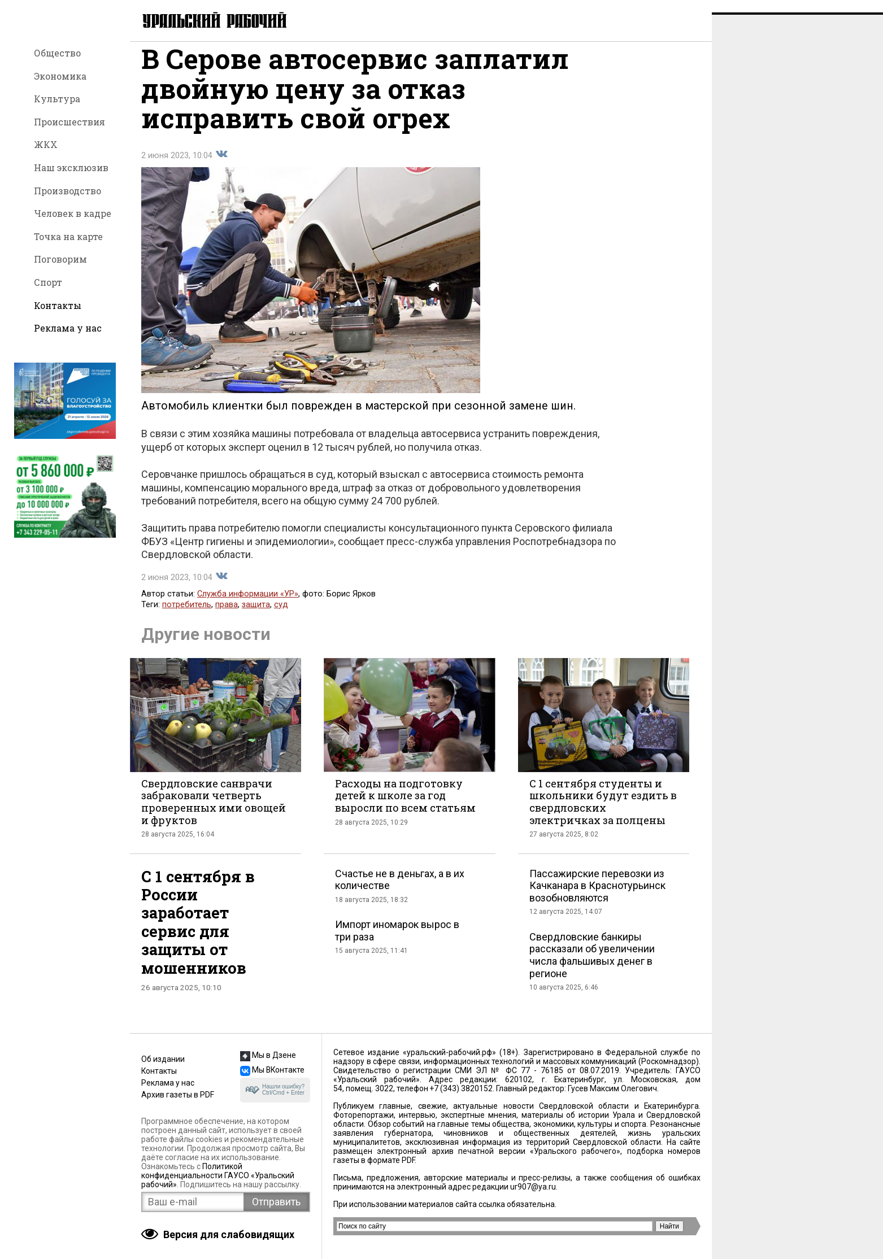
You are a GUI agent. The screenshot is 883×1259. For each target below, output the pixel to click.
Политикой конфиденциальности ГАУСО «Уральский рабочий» (217, 1175)
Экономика (60, 76)
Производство (67, 191)
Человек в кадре (72, 213)
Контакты (57, 305)
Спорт (48, 282)
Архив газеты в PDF (177, 1094)
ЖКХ (46, 144)
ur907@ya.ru (533, 1186)
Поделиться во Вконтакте (221, 166)
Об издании (163, 1059)
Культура (57, 98)
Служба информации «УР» (247, 606)
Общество (57, 53)
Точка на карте (68, 236)
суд (281, 616)
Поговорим (60, 259)
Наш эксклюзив (71, 167)
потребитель (186, 616)
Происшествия (69, 122)
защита (256, 616)
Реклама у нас (68, 328)
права (226, 616)
